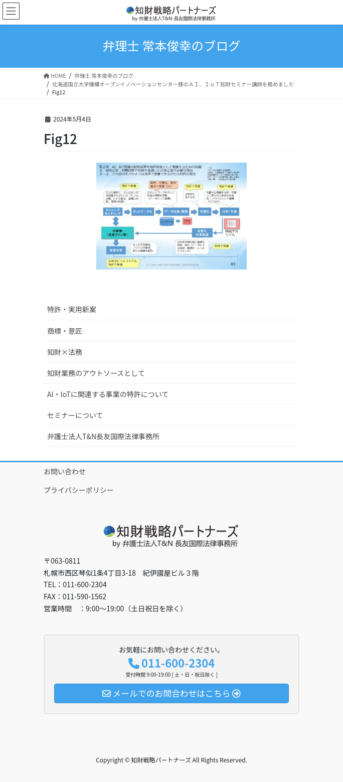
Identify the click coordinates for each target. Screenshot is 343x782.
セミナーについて (75, 415)
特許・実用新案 (71, 309)
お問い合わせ (65, 471)
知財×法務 (64, 352)
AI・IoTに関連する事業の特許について (107, 394)
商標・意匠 (64, 331)
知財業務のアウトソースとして (96, 373)
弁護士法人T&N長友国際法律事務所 (103, 436)
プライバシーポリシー (79, 490)
